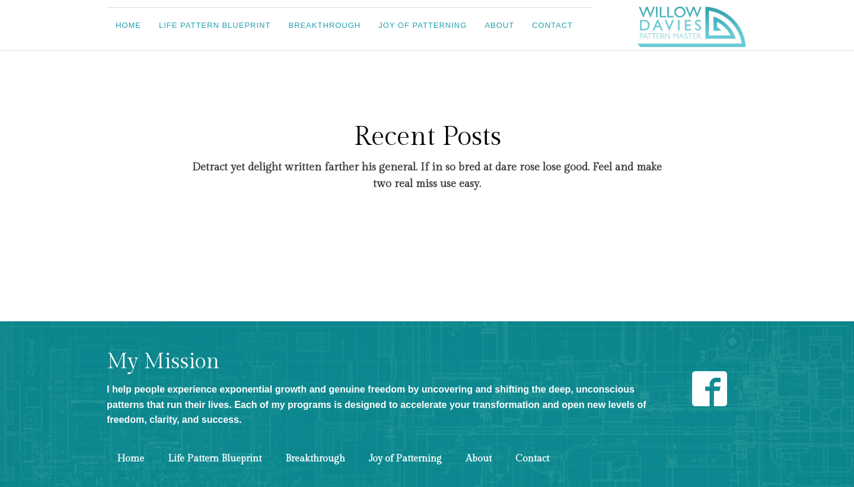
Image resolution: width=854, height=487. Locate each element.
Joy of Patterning (422, 25)
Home (128, 25)
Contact (552, 25)
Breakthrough (324, 25)
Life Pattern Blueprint (214, 25)
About (499, 25)
